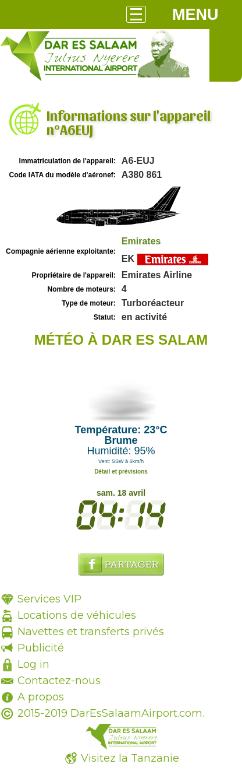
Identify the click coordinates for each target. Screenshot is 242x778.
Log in (33, 664)
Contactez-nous (59, 680)
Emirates (141, 241)
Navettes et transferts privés (90, 631)
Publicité (40, 648)
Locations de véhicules (76, 615)
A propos (40, 697)
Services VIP (49, 599)
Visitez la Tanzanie (130, 758)
